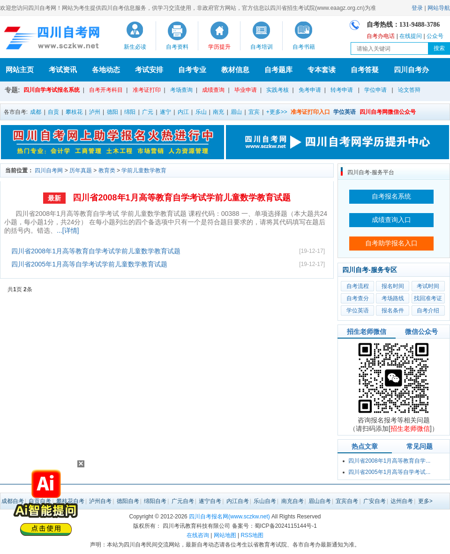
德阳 (112, 112)
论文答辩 (409, 90)
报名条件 (393, 310)
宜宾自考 (347, 501)
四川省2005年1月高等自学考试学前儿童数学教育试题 (89, 264)
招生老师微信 (366, 331)
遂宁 (165, 112)
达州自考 (401, 501)
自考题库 (278, 70)
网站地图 (225, 535)
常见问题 (419, 446)
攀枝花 (74, 112)
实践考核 (277, 90)
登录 (417, 8)
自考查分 (357, 298)
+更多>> (276, 112)
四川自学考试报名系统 (51, 90)
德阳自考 (128, 501)
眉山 (236, 112)
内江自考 (237, 501)
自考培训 (261, 47)
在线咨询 (198, 535)
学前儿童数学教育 (143, 170)
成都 (35, 112)
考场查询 (181, 90)
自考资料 (177, 47)
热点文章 (365, 446)
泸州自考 (100, 501)
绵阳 (129, 112)
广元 (147, 112)
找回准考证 (428, 298)
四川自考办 (411, 70)
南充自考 (292, 501)
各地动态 (106, 70)
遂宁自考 (210, 501)
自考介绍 (428, 310)
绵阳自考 (155, 501)
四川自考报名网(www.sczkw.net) (229, 516)
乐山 (201, 112)
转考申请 (341, 90)
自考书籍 (303, 47)
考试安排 (149, 70)
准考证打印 (147, 90)
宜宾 (254, 112)
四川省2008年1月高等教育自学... (389, 461)
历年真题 (80, 170)
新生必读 (135, 47)
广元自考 (183, 501)
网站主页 (20, 70)
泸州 (94, 112)
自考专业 (192, 70)
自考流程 (357, 286)
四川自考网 (49, 170)
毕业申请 (245, 90)
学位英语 (357, 310)
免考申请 (310, 90)
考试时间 (428, 286)
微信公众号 (421, 331)
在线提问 (410, 36)
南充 (218, 112)
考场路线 (393, 298)
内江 (183, 112)
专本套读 (322, 70)
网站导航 (439, 8)
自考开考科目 (106, 90)
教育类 (106, 170)
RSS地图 (251, 535)
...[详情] (68, 230)
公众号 (435, 36)
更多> (425, 501)
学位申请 (375, 90)
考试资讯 (63, 70)
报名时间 (393, 286)
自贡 (53, 112)
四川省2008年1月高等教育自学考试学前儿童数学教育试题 (181, 197)
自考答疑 (365, 70)
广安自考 (374, 501)
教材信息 (235, 70)
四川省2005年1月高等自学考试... (389, 472)
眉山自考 (319, 501)
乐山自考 (265, 501)
